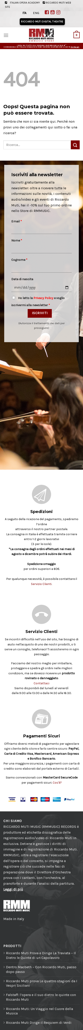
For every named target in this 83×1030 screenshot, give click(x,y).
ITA (24, 13)
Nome (16, 240)
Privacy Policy (43, 298)
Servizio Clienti (41, 584)
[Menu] (6, 35)
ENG (36, 13)
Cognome (19, 260)
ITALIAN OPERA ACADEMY (25, 2)
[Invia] (75, 144)
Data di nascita (22, 279)
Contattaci (41, 683)
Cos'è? (57, 782)
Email (16, 221)
